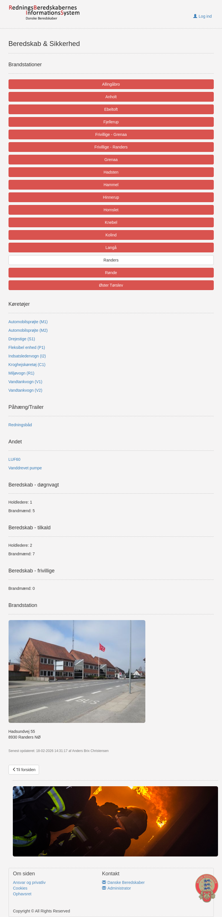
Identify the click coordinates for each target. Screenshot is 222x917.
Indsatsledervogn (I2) (27, 356)
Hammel (110, 184)
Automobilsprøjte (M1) (28, 321)
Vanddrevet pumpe (25, 468)
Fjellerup (111, 122)
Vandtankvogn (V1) (25, 381)
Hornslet (110, 210)
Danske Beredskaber (123, 882)
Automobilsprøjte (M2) (28, 330)
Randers (111, 260)
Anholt (111, 96)
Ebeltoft (111, 109)
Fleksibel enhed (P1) (27, 347)
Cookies (20, 888)
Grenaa (111, 159)
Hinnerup (111, 197)
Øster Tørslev (111, 285)
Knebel (111, 222)
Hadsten (110, 172)
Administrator (116, 888)
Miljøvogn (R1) (21, 373)
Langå (111, 247)
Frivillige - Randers (111, 147)
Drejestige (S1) (22, 339)
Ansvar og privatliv (29, 882)
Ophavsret (22, 894)
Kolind (111, 235)
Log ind (202, 16)
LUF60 (15, 459)
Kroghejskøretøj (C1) (27, 364)
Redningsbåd (20, 425)
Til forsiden (24, 769)
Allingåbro (111, 84)
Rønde (111, 272)
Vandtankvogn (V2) (25, 390)
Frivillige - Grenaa (111, 134)
